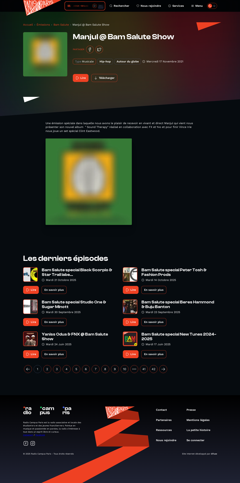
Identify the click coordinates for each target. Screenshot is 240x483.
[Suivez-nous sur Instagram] (33, 444)
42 (153, 369)
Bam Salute (61, 24)
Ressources (165, 430)
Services (176, 5)
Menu (197, 5)
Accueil (28, 24)
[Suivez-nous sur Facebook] (26, 444)
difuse (214, 454)
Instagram (28, 435)
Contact (163, 409)
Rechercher (119, 5)
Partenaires (165, 420)
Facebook (40, 435)
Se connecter (197, 440)
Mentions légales (200, 420)
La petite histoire (200, 430)
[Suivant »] (163, 369)
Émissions (43, 24)
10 (124, 369)
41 (143, 369)
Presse (193, 409)
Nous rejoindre (148, 5)
